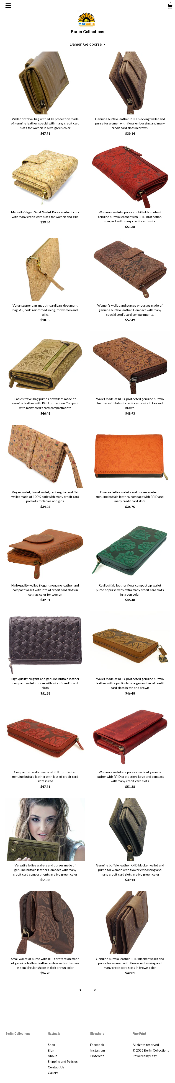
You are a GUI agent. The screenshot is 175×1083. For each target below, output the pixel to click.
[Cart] (169, 6)
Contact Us (56, 1067)
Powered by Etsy (145, 1056)
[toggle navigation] (8, 5)
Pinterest (97, 1056)
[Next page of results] (95, 990)
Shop (51, 1045)
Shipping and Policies (63, 1061)
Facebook (97, 1045)
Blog (51, 1050)
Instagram (97, 1050)
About (52, 1056)
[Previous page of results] (80, 990)
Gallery (53, 1073)
